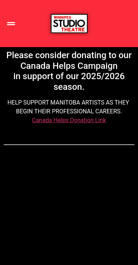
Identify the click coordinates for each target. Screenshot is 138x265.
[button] (11, 23)
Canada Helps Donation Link (69, 120)
